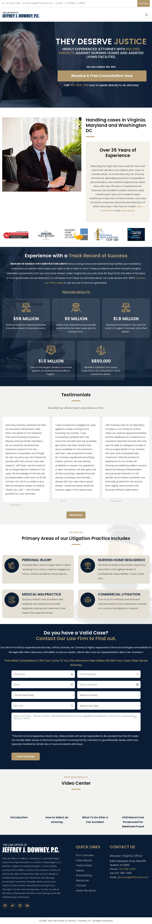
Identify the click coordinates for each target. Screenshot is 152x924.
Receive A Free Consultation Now (102, 75)
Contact (81, 885)
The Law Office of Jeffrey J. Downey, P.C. (70, 920)
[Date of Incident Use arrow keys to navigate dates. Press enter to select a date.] (109, 684)
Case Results (84, 860)
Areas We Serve (86, 890)
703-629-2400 (13, 3)
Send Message (25, 756)
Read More (76, 515)
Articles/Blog (84, 875)
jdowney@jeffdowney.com (39, 3)
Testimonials (84, 865)
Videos (80, 870)
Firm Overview (85, 855)
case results (128, 210)
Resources (82, 880)
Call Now (143, 3)
